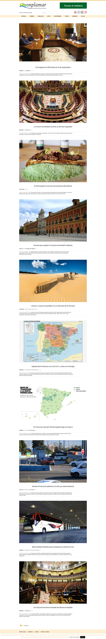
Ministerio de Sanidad (28, 434)
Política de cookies (45, 631)
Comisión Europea (41, 373)
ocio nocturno (60, 554)
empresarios (57, 73)
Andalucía (33, 251)
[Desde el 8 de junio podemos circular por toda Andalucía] (53, 461)
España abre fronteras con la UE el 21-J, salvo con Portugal (53, 366)
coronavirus (42, 73)
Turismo (60, 75)
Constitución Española (67, 613)
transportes (21, 555)
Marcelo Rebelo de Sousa (38, 374)
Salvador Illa (34, 134)
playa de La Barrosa (42, 193)
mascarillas (57, 253)
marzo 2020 (30, 193)
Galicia (69, 433)
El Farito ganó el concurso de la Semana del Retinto (53, 186)
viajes (34, 314)
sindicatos (56, 75)
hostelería (34, 554)
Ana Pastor (33, 133)
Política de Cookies (74, 637)
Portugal (71, 374)
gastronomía (54, 192)
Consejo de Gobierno (42, 251)
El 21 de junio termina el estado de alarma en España (53, 607)
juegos (37, 554)
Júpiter (58, 312)
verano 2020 (30, 314)
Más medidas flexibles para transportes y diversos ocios (53, 547)
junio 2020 (36, 75)
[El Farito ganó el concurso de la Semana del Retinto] (53, 161)
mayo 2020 (51, 374)
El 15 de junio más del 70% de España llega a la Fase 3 (53, 427)
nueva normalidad (64, 253)
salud (30, 134)
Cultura (48, 251)
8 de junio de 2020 (35, 492)
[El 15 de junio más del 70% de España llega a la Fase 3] (53, 402)
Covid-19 (47, 73)
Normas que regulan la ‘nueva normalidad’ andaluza (53, 245)
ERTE (61, 73)
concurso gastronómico (46, 192)
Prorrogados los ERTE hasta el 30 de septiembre (53, 67)
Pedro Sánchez (65, 374)
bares (36, 251)
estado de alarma (64, 133)
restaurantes (22, 254)
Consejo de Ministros (35, 73)
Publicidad (30, 631)
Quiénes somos (22, 631)
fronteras (25, 374)
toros (26, 254)
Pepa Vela (35, 193)
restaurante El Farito (51, 193)
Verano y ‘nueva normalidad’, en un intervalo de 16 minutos (53, 306)
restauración (66, 554)
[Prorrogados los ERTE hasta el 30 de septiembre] (53, 42)
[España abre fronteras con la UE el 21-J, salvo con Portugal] (53, 341)
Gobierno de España (29, 75)
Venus (25, 314)
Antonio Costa (34, 373)
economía (52, 73)
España (64, 73)
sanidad (39, 134)
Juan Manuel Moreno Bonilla (35, 253)
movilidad (36, 434)
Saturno (47, 313)
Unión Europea (29, 375)
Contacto (37, 631)
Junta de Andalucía (50, 253)
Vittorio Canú (62, 193)
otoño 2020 (42, 313)
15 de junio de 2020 (35, 433)
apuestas (33, 553)
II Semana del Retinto (62, 192)
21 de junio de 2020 (35, 613)
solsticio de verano (61, 313)
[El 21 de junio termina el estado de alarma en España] (53, 582)
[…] (32, 70)
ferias (68, 251)
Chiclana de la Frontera (36, 192)
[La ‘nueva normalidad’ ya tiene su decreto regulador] (53, 102)
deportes (53, 251)
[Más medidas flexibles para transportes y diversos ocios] (53, 522)
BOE (40, 433)
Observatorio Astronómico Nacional (32, 313)
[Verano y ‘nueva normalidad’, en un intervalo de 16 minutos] (53, 281)
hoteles (26, 253)
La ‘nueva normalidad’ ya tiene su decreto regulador (53, 127)
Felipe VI (21, 374)
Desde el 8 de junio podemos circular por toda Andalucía (53, 486)
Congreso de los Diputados (41, 133)
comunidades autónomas (45, 553)
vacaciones (21, 314)
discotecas (59, 553)
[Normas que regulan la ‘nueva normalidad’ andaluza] (53, 220)
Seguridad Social (42, 75)
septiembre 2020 (50, 75)
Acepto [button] (82, 637)
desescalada (57, 373)
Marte (61, 312)
